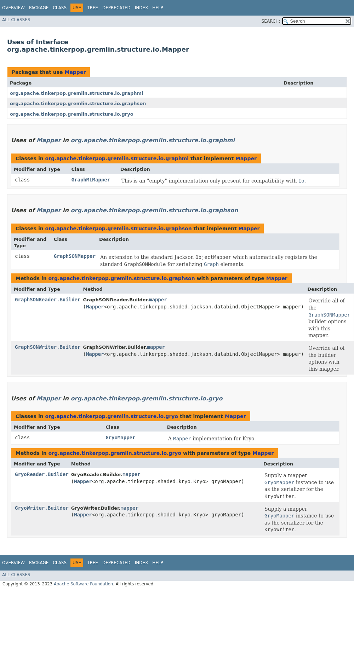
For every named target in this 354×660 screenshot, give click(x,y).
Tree (92, 7)
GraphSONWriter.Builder (47, 347)
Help (157, 7)
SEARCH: (271, 21)
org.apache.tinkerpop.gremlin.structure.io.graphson (78, 103)
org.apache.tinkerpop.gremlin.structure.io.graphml (76, 93)
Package (38, 7)
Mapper (75, 72)
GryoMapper (120, 437)
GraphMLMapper (91, 180)
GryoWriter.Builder (42, 508)
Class (60, 7)
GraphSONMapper (75, 256)
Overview (13, 7)
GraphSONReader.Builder (47, 299)
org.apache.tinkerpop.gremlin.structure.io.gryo (71, 114)
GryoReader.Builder (42, 474)
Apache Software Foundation (83, 583)
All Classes (16, 19)
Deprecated (116, 7)
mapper (158, 299)
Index (141, 7)
